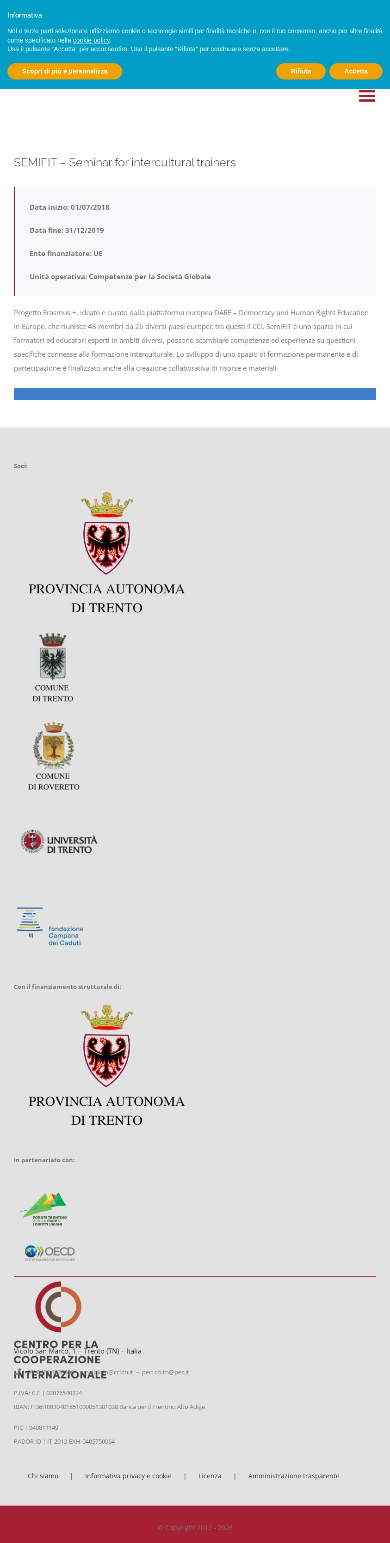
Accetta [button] (356, 71)
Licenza (210, 1475)
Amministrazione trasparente (294, 1475)
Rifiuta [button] (301, 71)
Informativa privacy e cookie (128, 1475)
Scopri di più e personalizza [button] (64, 71)
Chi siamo (43, 1475)
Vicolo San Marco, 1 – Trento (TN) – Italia (78, 1350)
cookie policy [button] (91, 40)
